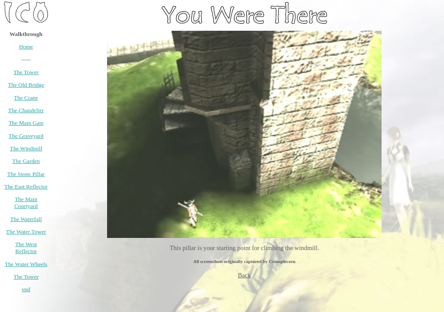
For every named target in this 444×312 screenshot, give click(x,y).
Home (26, 46)
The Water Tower (26, 231)
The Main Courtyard (26, 202)
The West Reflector (26, 247)
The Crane (26, 97)
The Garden (25, 161)
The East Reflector (26, 186)
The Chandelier (26, 110)
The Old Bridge (26, 84)
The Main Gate (26, 123)
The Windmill (26, 148)
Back (244, 275)
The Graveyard (26, 136)
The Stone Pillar (26, 174)
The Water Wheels (26, 264)
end (26, 289)
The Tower (26, 72)
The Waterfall (26, 219)
